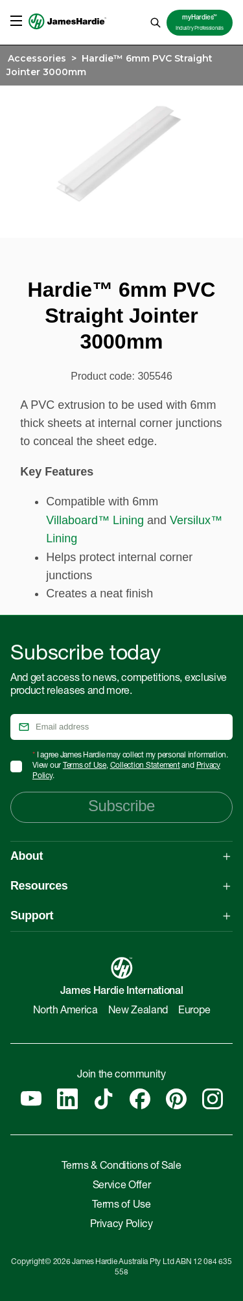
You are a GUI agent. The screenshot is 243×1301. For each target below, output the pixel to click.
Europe (194, 1011)
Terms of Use (84, 766)
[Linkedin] (67, 1098)
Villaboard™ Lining (95, 520)
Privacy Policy (121, 1225)
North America (65, 1011)
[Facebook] (140, 1098)
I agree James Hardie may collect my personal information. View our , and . (130, 766)
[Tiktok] (103, 1098)
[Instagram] (212, 1098)
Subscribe (121, 805)
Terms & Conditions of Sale (121, 1167)
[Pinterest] (176, 1098)
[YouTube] (31, 1098)
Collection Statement (145, 766)
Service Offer (122, 1186)
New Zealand (138, 1011)
